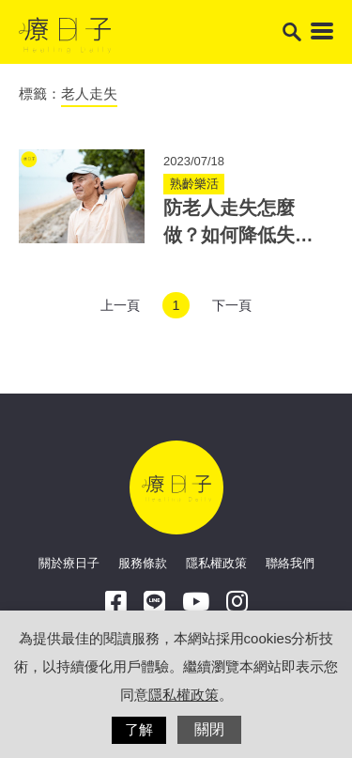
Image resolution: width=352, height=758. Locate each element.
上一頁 (120, 305)
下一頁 (232, 305)
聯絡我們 (290, 563)
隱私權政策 (216, 563)
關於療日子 (68, 563)
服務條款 (142, 563)
